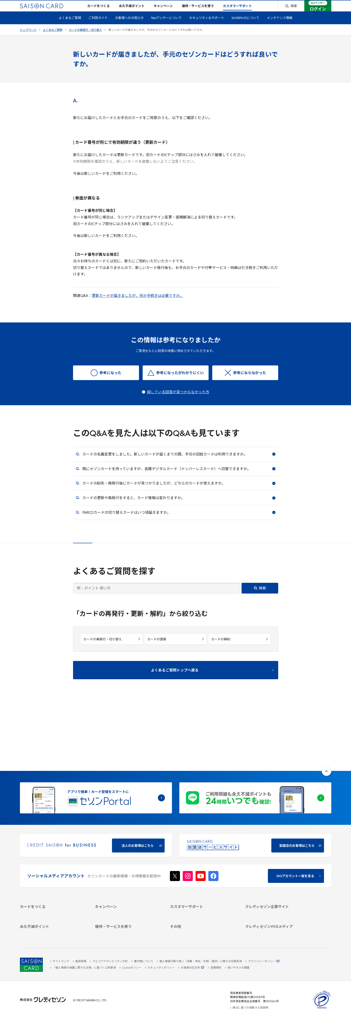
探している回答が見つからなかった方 (178, 400)
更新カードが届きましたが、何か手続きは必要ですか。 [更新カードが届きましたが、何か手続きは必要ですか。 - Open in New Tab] (137, 303)
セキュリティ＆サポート (206, 25)
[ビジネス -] (277, 863)
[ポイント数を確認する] (52, 932)
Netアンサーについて (166, 25)
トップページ (28, 37)
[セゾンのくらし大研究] (277, 920)
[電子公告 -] (277, 879)
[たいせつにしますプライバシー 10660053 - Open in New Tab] (321, 1008)
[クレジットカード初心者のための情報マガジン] (277, 903)
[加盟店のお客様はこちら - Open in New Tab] (255, 784)
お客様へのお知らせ (129, 25)
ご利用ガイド (98, 25)
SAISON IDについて (245, 25)
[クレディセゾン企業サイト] (277, 853)
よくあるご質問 (70, 25)
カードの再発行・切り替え (85, 37)
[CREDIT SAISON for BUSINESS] (96, 784)
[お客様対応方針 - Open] (191, 968)
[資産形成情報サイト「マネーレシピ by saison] (277, 912)
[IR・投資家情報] (277, 874)
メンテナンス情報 (279, 25)
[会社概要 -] (277, 858)
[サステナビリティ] (277, 869)
